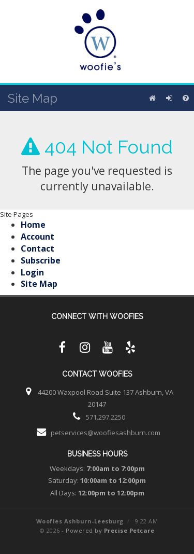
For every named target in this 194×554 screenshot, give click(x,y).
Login (32, 272)
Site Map (39, 283)
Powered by (110, 530)
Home (33, 224)
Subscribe (41, 260)
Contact (37, 248)
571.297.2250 (105, 417)
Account (37, 236)
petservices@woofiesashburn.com (105, 432)
